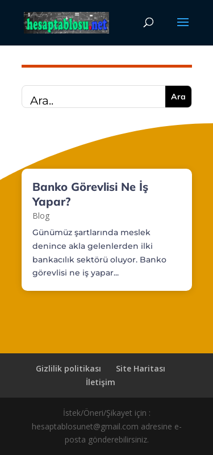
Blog (40, 215)
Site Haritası (140, 368)
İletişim (100, 382)
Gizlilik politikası (68, 368)
